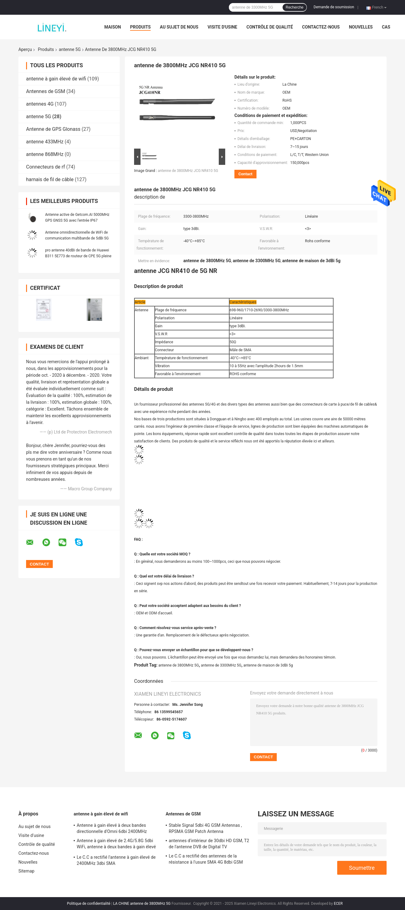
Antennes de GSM (45, 91)
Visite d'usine (222, 27)
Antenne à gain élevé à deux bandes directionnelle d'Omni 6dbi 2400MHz (112, 828)
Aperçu (25, 49)
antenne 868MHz (45, 154)
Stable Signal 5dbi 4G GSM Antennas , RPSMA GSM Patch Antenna (205, 828)
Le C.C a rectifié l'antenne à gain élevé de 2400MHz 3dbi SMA (116, 860)
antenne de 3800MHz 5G (178, 665)
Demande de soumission (334, 7)
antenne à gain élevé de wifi (56, 79)
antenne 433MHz (45, 142)
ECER (338, 903)
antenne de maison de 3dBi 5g (268, 665)
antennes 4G (40, 104)
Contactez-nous (321, 27)
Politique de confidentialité (88, 903)
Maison (112, 27)
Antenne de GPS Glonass (53, 129)
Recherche (294, 7)
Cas (386, 27)
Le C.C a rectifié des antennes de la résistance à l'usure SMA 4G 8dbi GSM (206, 859)
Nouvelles (360, 27)
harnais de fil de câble (50, 179)
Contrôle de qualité (269, 27)
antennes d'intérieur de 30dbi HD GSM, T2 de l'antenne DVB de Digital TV (209, 843)
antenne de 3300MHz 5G (221, 665)
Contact (245, 174)
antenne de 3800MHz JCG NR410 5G (188, 171)
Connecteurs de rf (45, 167)
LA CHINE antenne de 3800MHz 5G (142, 903)
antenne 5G (70, 49)
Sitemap (26, 871)
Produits (140, 27)
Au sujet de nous (179, 27)
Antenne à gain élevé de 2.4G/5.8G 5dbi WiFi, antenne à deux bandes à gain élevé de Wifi (116, 844)
